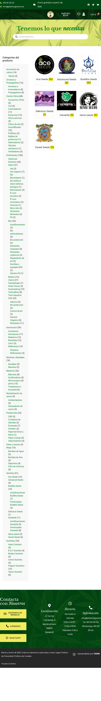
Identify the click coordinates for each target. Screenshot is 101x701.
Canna (11, 280)
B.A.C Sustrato (14, 550)
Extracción (13, 115)
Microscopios (14, 380)
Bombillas (12, 340)
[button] (23, 14)
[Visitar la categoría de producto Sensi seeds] (88, 104)
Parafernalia (11, 413)
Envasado (12, 425)
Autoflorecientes (17, 224)
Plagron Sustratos (16, 566)
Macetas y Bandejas (15, 357)
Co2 (10, 106)
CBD (10, 416)
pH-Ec (11, 383)
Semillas (10, 473)
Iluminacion (11, 327)
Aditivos (14, 302)
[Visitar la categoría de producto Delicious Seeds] (44, 104)
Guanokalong (14, 289)
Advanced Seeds (15, 480)
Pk (11, 217)
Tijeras (11, 76)
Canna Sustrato (15, 559)
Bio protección (16, 240)
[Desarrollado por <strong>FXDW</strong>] (74, 654)
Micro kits (14, 208)
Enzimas (14, 205)
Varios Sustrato (15, 572)
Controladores (14, 109)
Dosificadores (14, 377)
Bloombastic (16, 190)
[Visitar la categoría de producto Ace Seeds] (44, 68)
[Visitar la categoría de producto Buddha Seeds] (88, 70)
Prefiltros (12, 133)
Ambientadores (15, 400)
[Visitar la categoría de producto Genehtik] (66, 104)
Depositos (12, 463)
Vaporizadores (14, 441)
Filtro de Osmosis (16, 466)
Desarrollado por (89, 653)
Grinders (12, 429)
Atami (11, 165)
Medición (10, 371)
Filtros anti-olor (15, 118)
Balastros (12, 337)
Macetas (12, 367)
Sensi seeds (13, 534)
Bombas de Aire (15, 457)
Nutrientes (15, 323)
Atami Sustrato (15, 544)
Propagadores (14, 92)
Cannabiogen (14, 283)
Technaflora (13, 292)
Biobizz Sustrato (15, 553)
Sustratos (10, 541)
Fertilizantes (11, 155)
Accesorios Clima (16, 100)
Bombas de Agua (16, 451)
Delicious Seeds (15, 511)
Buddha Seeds (14, 486)
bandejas (12, 364)
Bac (10, 221)
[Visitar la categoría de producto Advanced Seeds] (66, 70)
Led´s (10, 343)
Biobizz (11, 277)
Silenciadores (14, 142)
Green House (14, 286)
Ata (11, 168)
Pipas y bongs (14, 438)
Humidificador (14, 127)
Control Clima (12, 96)
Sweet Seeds (14, 537)
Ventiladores (14, 151)
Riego (8, 447)
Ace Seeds (13, 477)
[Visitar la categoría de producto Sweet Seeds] (44, 136)
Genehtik (12, 517)
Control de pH (16, 311)
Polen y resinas (13, 444)
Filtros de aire (14, 124)
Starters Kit (15, 273)
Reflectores (13, 346)
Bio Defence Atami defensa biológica (16, 184)
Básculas (12, 374)
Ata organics (16, 171)
